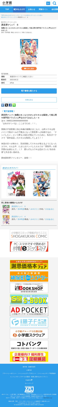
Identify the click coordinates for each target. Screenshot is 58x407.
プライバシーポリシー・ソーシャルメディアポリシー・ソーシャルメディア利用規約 (29, 373)
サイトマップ (29, 383)
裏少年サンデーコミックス (9, 17)
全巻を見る (29, 100)
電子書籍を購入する (29, 91)
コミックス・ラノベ (18, 15)
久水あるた (29, 32)
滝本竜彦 (7, 32)
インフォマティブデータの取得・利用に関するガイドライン (29, 376)
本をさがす (8, 15)
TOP (2, 15)
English (29, 380)
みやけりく (18, 32)
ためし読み (29, 68)
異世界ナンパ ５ (19, 206)
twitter (6, 105)
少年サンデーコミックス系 (33, 15)
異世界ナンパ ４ (19, 217)
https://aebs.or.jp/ (47, 397)
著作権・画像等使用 (29, 367)
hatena (2, 105)
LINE (14, 105)
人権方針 (29, 370)
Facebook (10, 105)
